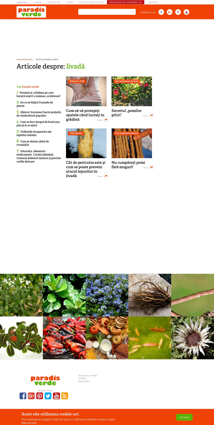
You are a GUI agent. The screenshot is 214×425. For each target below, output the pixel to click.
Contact (153, 2)
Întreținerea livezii (126, 81)
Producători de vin (91, 2)
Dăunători (76, 133)
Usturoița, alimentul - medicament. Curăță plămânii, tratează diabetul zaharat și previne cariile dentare (39, 156)
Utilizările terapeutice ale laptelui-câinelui (34, 133)
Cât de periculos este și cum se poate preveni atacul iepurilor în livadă (85, 169)
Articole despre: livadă (47, 60)
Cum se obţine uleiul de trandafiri (33, 143)
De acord (184, 417)
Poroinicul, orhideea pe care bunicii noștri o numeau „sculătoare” (39, 94)
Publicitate (83, 381)
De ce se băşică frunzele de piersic (35, 104)
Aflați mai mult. (29, 422)
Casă (69, 2)
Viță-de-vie (53, 2)
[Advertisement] (107, 37)
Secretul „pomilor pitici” (127, 113)
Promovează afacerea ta (126, 2)
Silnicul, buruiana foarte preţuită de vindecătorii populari (39, 113)
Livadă (37, 2)
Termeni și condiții (87, 375)
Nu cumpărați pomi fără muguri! (128, 164)
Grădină (22, 2)
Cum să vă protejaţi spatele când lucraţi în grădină (85, 115)
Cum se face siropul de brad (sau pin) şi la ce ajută (38, 123)
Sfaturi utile (77, 81)
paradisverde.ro (24, 60)
